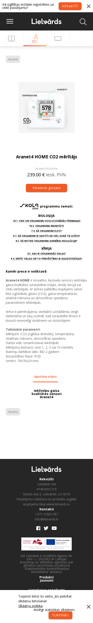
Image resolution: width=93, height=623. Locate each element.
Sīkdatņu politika (30, 606)
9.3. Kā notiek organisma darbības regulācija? (46, 241)
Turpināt (60, 615)
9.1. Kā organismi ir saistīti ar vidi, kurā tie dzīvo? (46, 236)
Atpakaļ (13, 59)
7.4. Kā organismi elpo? (46, 231)
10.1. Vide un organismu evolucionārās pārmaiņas (46, 221)
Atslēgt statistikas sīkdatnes (54, 610)
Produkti (46, 577)
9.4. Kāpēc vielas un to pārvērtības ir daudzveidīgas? (46, 258)
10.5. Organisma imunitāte (46, 226)
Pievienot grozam (46, 188)
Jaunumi (46, 580)
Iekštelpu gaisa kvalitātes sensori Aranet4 (47, 394)
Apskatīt (70, 6)
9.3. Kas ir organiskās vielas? (46, 253)
